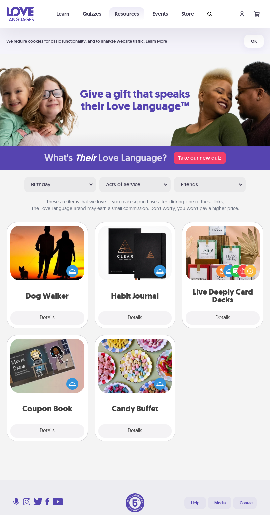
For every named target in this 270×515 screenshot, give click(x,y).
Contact (247, 503)
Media (220, 503)
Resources (127, 13)
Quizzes (92, 13)
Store (187, 13)
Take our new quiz (199, 157)
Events (160, 13)
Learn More (156, 41)
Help (195, 503)
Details (47, 318)
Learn (62, 13)
